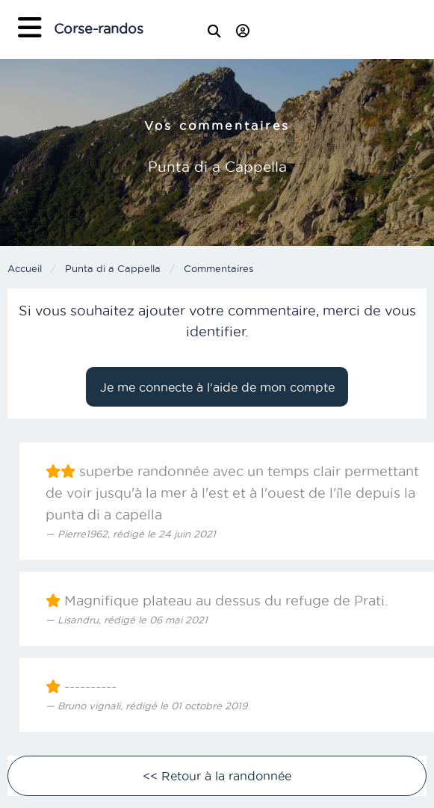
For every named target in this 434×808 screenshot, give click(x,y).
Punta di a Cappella (113, 268)
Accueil (24, 268)
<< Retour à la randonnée (217, 776)
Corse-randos (98, 29)
